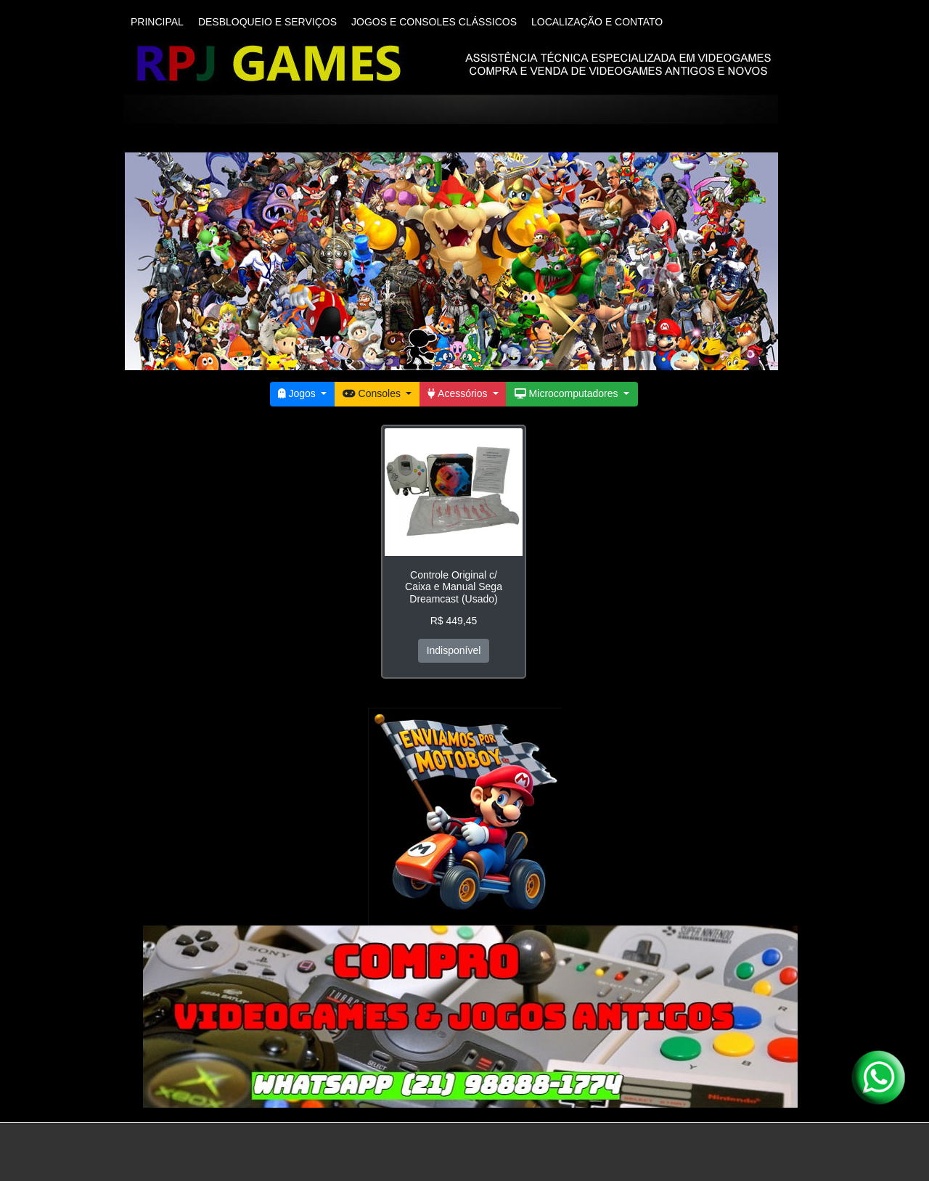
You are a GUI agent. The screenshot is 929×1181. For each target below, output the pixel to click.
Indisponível (454, 650)
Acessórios (458, 393)
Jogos (298, 393)
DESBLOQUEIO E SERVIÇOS (267, 22)
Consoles (373, 393)
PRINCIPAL (157, 22)
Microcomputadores (568, 393)
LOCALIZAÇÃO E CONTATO (597, 22)
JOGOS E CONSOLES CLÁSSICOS (434, 22)
